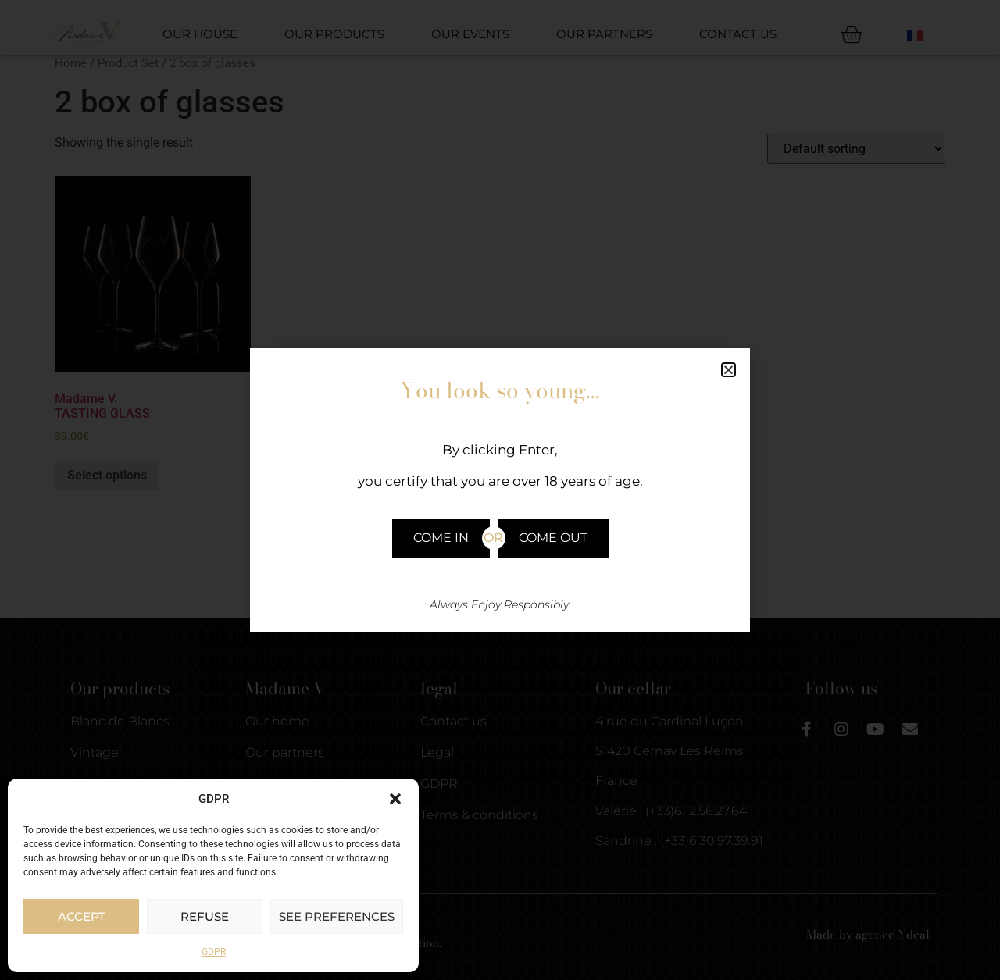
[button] (395, 799)
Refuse (204, 916)
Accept (81, 916)
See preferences (337, 916)
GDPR (214, 951)
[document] (500, 490)
